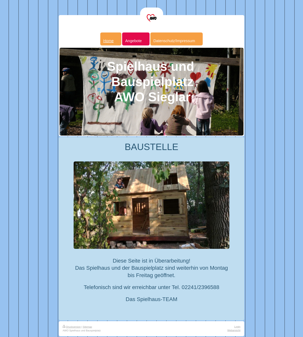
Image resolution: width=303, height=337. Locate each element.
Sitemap (87, 326)
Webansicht (233, 330)
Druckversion (72, 326)
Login (237, 326)
